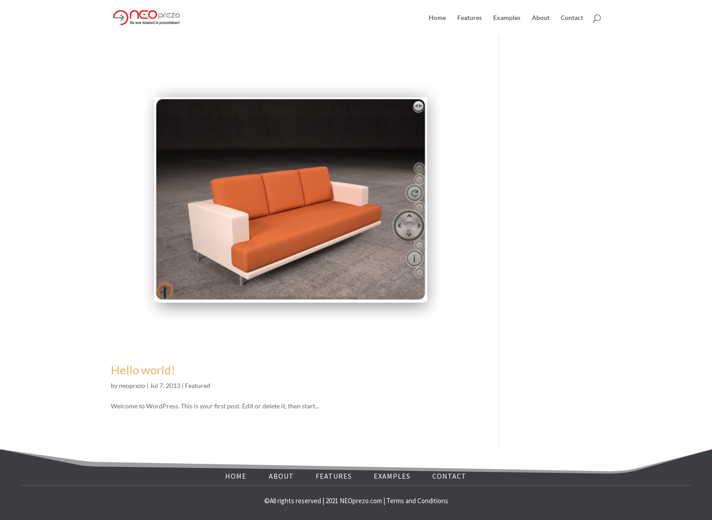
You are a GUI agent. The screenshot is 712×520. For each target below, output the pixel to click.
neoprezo (132, 385)
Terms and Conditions (417, 500)
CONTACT (449, 476)
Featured (197, 385)
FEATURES (334, 476)
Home (437, 18)
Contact (572, 18)
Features (469, 18)
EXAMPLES (392, 476)
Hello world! (143, 370)
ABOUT (281, 476)
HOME (236, 476)
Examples (506, 18)
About (540, 18)
